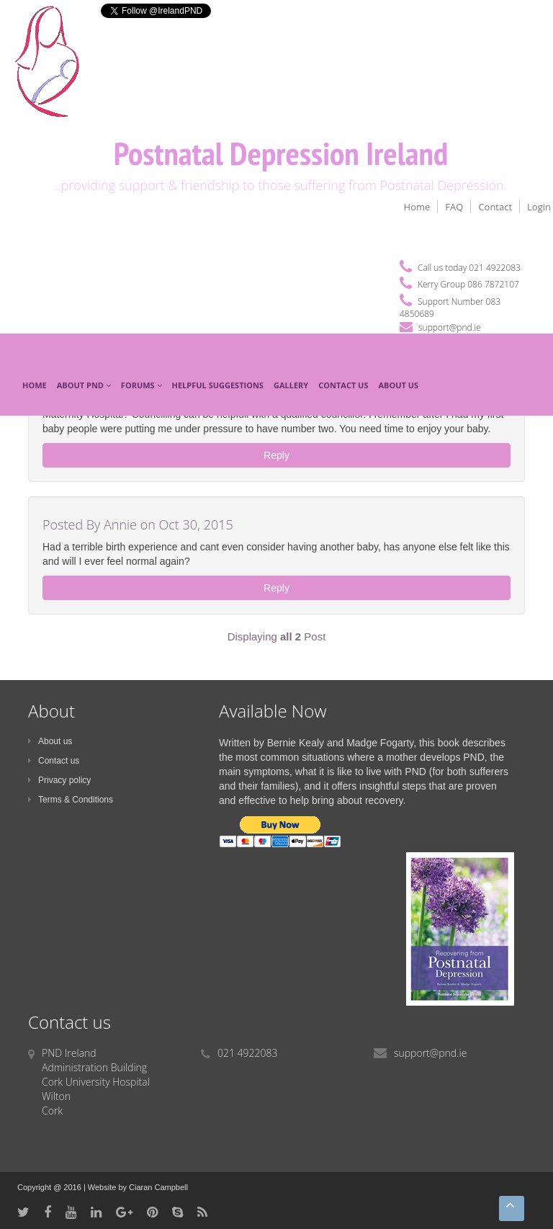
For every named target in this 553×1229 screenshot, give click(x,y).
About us (50, 741)
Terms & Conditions (70, 800)
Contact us (53, 761)
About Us (399, 385)
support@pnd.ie (449, 327)
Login (539, 206)
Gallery (291, 385)
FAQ (454, 206)
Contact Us (343, 385)
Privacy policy (59, 780)
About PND (84, 385)
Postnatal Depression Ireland (281, 153)
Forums (141, 385)
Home (417, 206)
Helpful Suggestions (218, 385)
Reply (276, 455)
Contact (495, 206)
